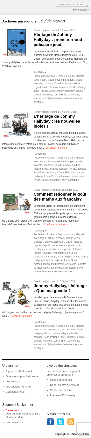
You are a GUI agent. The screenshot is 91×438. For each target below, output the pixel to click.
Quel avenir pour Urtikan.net (22, 376)
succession (40, 98)
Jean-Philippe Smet (44, 90)
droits (45, 87)
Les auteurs (13, 381)
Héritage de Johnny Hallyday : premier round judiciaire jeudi (58, 39)
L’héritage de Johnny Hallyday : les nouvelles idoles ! (57, 121)
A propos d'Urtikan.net (19, 371)
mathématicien (42, 264)
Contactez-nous (15, 391)
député (37, 245)
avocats (38, 83)
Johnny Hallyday (65, 90)
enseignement (66, 249)
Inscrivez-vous (14, 422)
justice (79, 90)
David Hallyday (62, 83)
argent (70, 79)
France (37, 252)
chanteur (48, 83)
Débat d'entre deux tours (64, 384)
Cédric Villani (73, 238)
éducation (51, 249)
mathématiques (59, 264)
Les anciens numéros (18, 386)
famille (72, 87)
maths (72, 264)
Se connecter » (80, 9)
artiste (79, 79)
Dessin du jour (41, 30)
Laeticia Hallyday (43, 94)
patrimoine (73, 94)
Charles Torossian (54, 241)
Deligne (42, 154)
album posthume (57, 79)
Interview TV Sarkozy (63, 395)
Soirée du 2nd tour (61, 379)
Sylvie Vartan (54, 98)
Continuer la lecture (58, 147)
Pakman (42, 72)
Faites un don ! (14, 410)
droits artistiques (59, 87)
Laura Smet (60, 94)
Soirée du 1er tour (61, 390)
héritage (81, 87)
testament (68, 98)
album (43, 79)
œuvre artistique (70, 179)
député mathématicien (55, 245)
